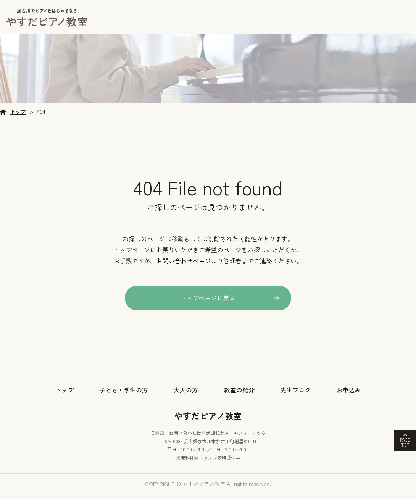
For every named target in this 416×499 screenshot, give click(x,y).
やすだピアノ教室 (208, 422)
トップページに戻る (208, 304)
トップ (18, 118)
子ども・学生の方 (123, 396)
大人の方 (186, 396)
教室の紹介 (239, 396)
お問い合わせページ (183, 267)
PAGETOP (405, 442)
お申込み (348, 396)
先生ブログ (295, 396)
